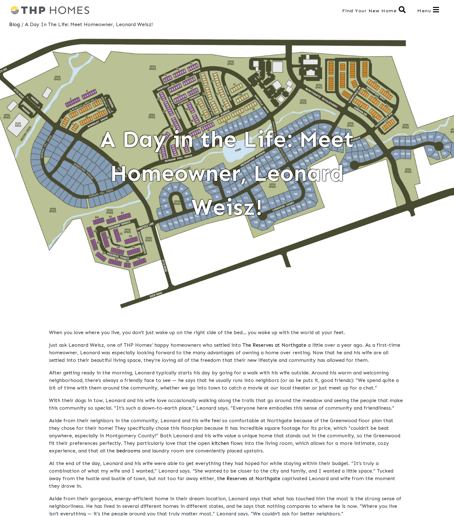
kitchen (220, 443)
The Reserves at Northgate (274, 345)
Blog (14, 24)
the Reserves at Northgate (248, 478)
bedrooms (128, 451)
